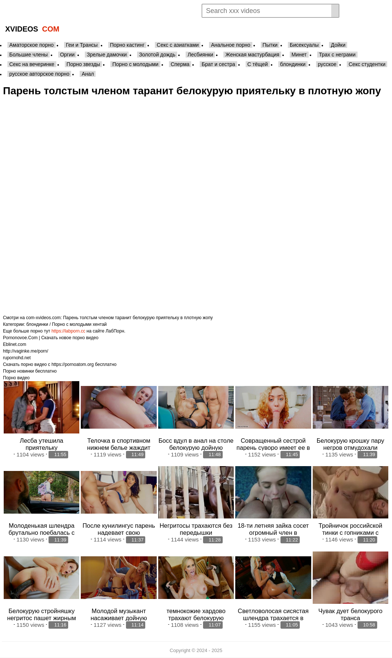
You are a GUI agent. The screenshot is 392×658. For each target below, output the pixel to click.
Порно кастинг (127, 45)
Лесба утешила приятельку (41, 444)
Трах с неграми (337, 55)
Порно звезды (83, 64)
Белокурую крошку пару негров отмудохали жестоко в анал (351, 447)
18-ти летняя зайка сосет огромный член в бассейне (273, 532)
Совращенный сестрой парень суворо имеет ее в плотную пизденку (273, 447)
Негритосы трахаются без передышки (196, 529)
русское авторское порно (39, 74)
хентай (100, 324)
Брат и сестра (218, 64)
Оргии (67, 55)
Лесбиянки (200, 55)
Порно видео (16, 377)
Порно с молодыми (135, 64)
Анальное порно (230, 45)
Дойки (338, 45)
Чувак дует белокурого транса (350, 614)
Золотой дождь (157, 55)
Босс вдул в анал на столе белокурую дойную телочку (196, 447)
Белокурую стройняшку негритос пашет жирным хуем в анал (41, 618)
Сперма (180, 64)
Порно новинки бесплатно (30, 371)
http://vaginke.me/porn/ (25, 351)
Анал (88, 74)
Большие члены (28, 55)
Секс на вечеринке (31, 64)
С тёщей (258, 64)
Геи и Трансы (82, 45)
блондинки (293, 64)
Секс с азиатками (178, 45)
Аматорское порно (31, 45)
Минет (299, 55)
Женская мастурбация (252, 55)
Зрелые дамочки (107, 55)
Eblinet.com (14, 344)
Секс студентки (367, 64)
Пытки (270, 45)
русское (327, 64)
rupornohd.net (17, 357)
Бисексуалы (304, 45)
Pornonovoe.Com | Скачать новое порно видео (51, 337)
